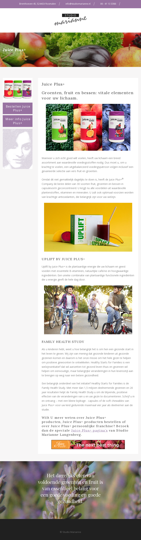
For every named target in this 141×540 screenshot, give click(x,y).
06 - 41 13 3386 (108, 3)
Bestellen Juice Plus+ (18, 108)
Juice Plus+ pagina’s (89, 430)
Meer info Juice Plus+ (18, 121)
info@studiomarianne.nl (78, 3)
